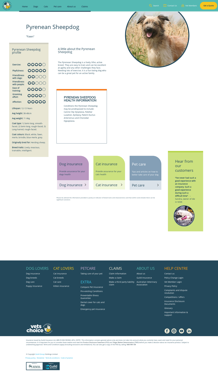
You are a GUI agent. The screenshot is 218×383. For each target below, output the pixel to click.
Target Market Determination (123, 342)
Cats (46, 6)
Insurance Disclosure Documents (174, 302)
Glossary (168, 308)
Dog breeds (31, 277)
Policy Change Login (173, 277)
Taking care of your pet (91, 273)
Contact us (169, 273)
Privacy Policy (170, 286)
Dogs (35, 6)
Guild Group (40, 354)
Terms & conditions (52, 358)
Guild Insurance (144, 277)
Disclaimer (40, 358)
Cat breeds (58, 277)
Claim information (117, 273)
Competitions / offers (174, 297)
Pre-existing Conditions (92, 291)
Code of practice (67, 358)
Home (25, 6)
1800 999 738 (131, 345)
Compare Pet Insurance (92, 287)
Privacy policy (30, 358)
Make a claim (115, 277)
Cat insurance (60, 273)
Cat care (57, 282)
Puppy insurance (34, 286)
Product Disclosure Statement (94, 342)
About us (71, 6)
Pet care (57, 6)
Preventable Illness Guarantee (90, 296)
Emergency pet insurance (93, 309)
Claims (84, 6)
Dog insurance (33, 273)
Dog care (30, 282)
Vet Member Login (173, 282)
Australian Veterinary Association (147, 283)
